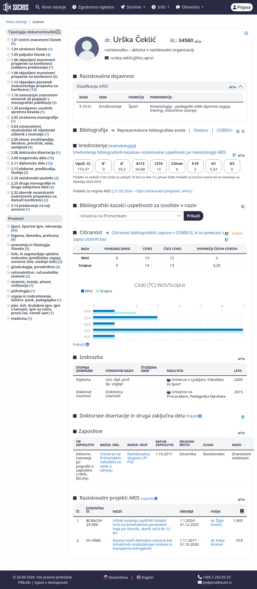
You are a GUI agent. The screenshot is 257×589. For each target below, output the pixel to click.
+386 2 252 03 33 (214, 577)
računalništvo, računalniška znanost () (34, 274)
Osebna (201, 130)
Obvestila (188, 7)
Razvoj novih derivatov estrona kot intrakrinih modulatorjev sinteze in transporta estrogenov (143, 544)
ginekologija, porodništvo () (35, 266)
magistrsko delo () (36, 158)
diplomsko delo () (35, 163)
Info (159, 7)
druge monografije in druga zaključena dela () (33, 185)
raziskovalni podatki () (39, 178)
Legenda (149, 498)
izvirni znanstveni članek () (36, 41)
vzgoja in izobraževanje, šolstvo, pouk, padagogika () (36, 298)
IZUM (22, 577)
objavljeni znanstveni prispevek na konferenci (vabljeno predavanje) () (33, 63)
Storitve (131, 7)
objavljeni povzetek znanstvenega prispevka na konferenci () (34, 86)
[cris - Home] (15, 7)
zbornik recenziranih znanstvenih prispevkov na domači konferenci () (34, 196)
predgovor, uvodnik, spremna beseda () (32, 110)
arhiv (186, 191)
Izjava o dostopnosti (51, 582)
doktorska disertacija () (39, 152)
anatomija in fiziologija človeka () (30, 246)
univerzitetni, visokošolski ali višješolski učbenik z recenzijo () (33, 130)
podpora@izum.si (214, 582)
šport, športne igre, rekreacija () (36, 228)
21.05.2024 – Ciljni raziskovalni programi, (148, 191)
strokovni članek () (35, 49)
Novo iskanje (51, 7)
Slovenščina (116, 577)
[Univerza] (130, 216)
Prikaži (193, 216)
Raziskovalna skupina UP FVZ (138, 458)
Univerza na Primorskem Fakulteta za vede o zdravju (110, 462)
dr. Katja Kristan (218, 542)
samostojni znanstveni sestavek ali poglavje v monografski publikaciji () (34, 99)
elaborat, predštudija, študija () (33, 170)
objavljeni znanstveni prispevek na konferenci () (34, 74)
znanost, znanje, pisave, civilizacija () (31, 283)
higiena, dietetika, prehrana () (35, 237)
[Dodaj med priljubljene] (246, 33)
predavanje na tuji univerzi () (30, 207)
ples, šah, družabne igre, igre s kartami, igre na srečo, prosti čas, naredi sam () (35, 309)
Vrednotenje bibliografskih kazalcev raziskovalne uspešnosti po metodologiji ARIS (149, 152)
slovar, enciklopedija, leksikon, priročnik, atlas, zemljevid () (32, 143)
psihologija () (23, 290)
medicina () (21, 318)
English (145, 577)
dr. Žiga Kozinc (217, 522)
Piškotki (25, 582)
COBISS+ (225, 130)
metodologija (122, 146)
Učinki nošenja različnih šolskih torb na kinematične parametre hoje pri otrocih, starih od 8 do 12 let (142, 526)
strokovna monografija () (34, 119)
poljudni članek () (34, 54)
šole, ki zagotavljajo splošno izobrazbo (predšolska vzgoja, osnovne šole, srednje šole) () (36, 257)
